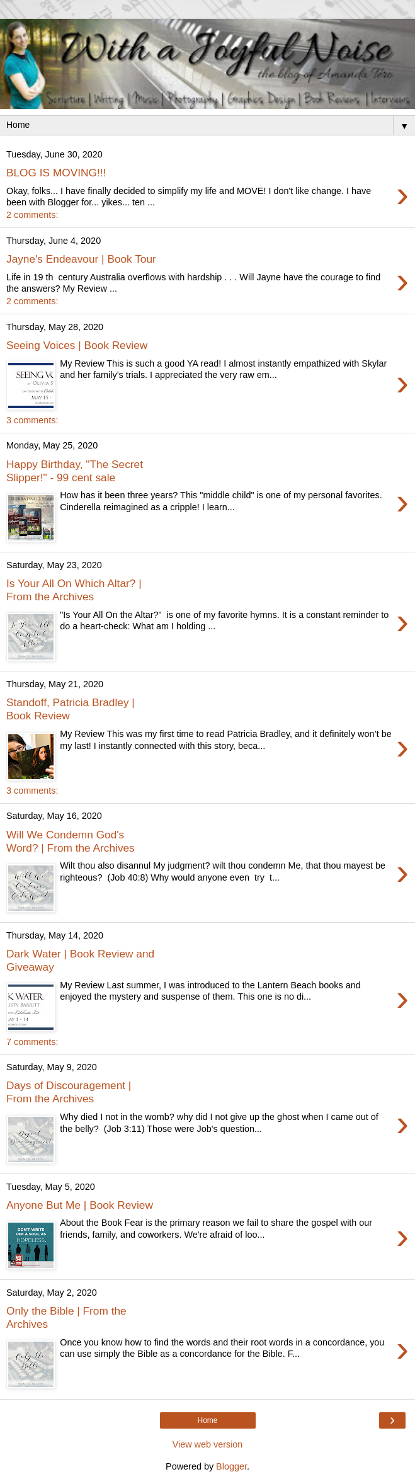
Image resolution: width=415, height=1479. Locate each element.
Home (207, 1420)
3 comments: (32, 420)
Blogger (231, 1466)
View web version (208, 1444)
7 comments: (32, 1042)
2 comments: (32, 215)
